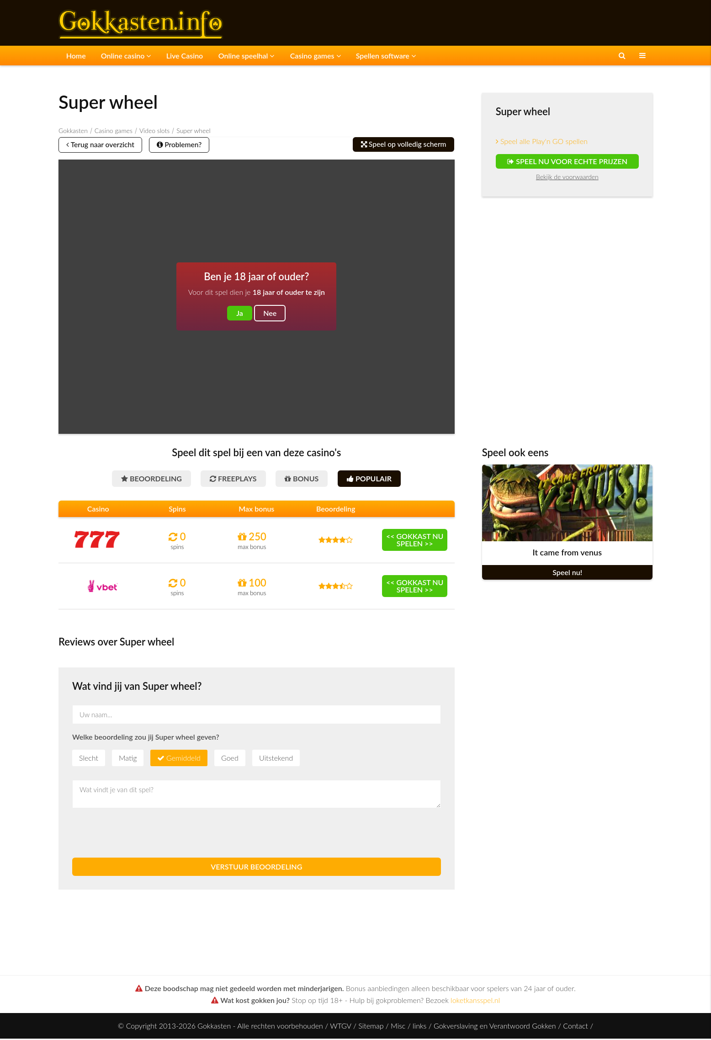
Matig (128, 759)
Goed (230, 759)
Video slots (154, 130)
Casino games (308, 55)
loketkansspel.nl (475, 1001)
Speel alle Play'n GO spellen (542, 140)
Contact (575, 1027)
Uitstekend (276, 759)
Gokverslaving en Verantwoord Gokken (495, 1027)
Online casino (124, 55)
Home (75, 55)
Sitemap (370, 1027)
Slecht (88, 759)
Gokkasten (73, 130)
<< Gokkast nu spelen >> (415, 541)
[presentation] (141, 834)
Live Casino (181, 55)
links (419, 1027)
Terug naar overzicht (103, 144)
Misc (398, 1027)
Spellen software (377, 55)
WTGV (340, 1027)
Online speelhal (241, 55)
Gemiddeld (183, 759)
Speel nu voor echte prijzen (567, 160)
